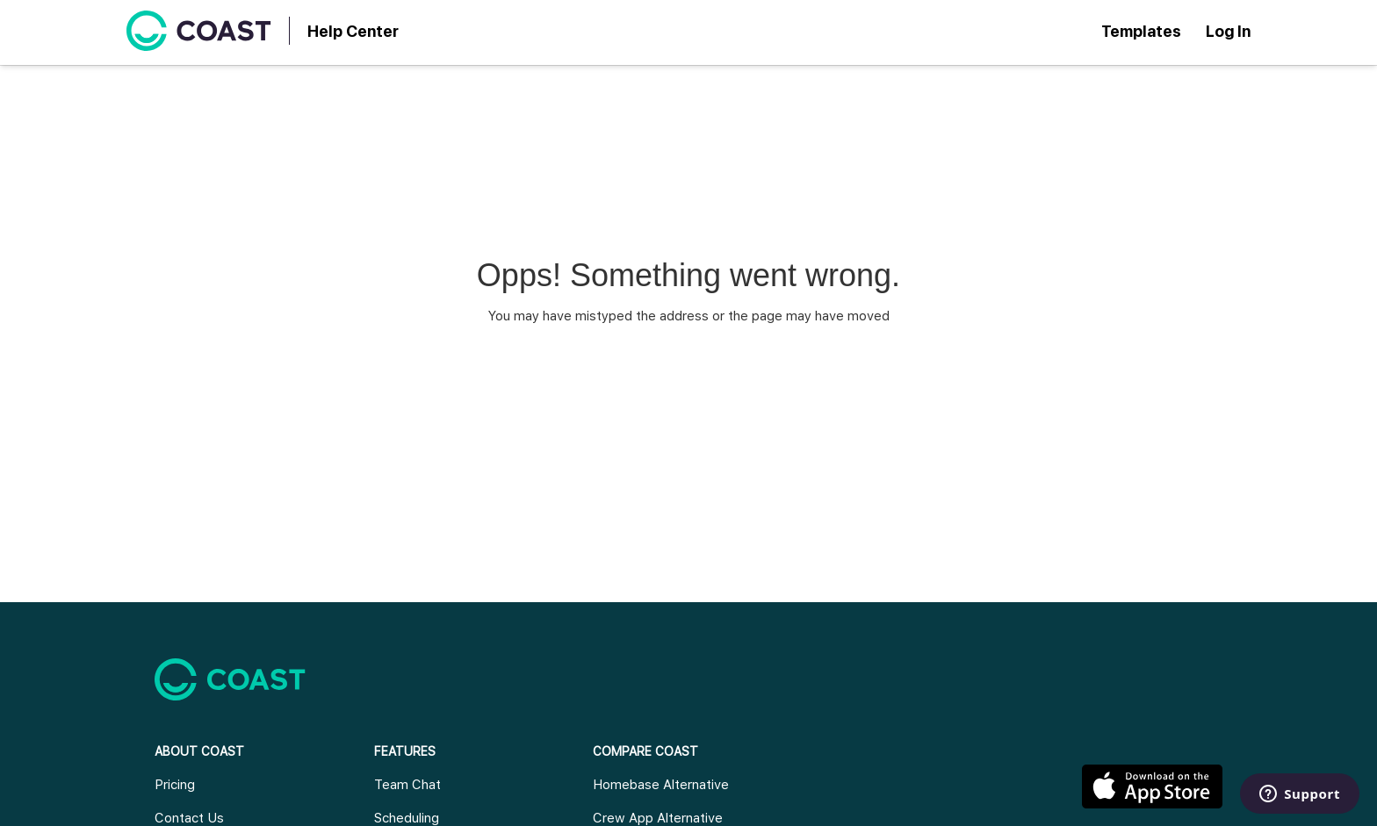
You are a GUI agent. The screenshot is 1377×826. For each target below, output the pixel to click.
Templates (1141, 31)
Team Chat (407, 785)
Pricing (175, 785)
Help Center (353, 31)
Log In (1228, 31)
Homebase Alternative (661, 785)
